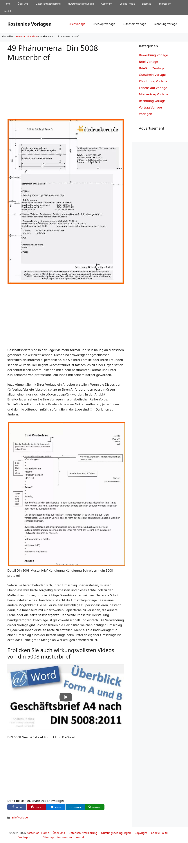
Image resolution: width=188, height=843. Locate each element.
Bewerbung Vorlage (153, 55)
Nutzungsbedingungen (81, 3)
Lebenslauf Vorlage (153, 88)
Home (7, 3)
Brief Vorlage (76, 24)
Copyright (106, 3)
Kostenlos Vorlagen (29, 24)
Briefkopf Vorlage (104, 24)
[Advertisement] (65, 87)
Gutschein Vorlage (134, 24)
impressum (165, 3)
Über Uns (23, 3)
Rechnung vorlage (165, 24)
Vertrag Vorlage (150, 107)
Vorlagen (145, 114)
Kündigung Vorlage (153, 81)
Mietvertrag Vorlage (153, 94)
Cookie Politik (127, 3)
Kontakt (8, 11)
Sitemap (146, 3)
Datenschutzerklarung (48, 3)
